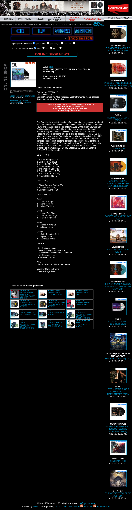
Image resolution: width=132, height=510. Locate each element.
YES (51, 67)
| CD (39, 48)
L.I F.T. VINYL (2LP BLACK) (83, 323)
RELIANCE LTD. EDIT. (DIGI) (118, 108)
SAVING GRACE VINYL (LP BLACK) (55, 292)
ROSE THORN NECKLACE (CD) (118, 207)
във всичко (26, 44)
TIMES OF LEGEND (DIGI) (118, 346)
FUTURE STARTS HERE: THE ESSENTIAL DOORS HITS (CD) (27, 294)
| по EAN (67, 44)
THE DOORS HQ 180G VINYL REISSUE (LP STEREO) (56, 303)
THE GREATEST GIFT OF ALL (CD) (118, 483)
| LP (47, 48)
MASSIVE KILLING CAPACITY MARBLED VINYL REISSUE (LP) (118, 172)
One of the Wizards (71, 506)
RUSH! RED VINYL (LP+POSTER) (83, 302)
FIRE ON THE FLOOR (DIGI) (118, 240)
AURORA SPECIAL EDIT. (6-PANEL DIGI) (28, 312)
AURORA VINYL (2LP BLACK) (56, 312)
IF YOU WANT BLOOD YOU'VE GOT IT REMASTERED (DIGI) (118, 381)
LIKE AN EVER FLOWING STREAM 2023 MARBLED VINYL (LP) (118, 275)
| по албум (54, 44)
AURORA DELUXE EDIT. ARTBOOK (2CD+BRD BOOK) (55, 323)
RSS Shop (86, 506)
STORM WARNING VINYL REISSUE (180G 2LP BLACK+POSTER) (118, 418)
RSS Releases (101, 506)
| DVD (55, 48)
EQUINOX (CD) (118, 139)
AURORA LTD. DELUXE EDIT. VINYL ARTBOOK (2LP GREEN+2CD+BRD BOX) (79, 315)
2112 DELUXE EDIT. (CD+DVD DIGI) (118, 311)
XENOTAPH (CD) (117, 451)
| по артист (41, 44)
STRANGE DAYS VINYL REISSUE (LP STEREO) (27, 303)
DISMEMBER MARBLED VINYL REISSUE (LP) (118, 38)
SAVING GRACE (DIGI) (82, 292)
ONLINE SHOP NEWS (52, 54)
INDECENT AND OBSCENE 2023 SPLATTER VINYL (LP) (118, 73)
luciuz (35, 506)
